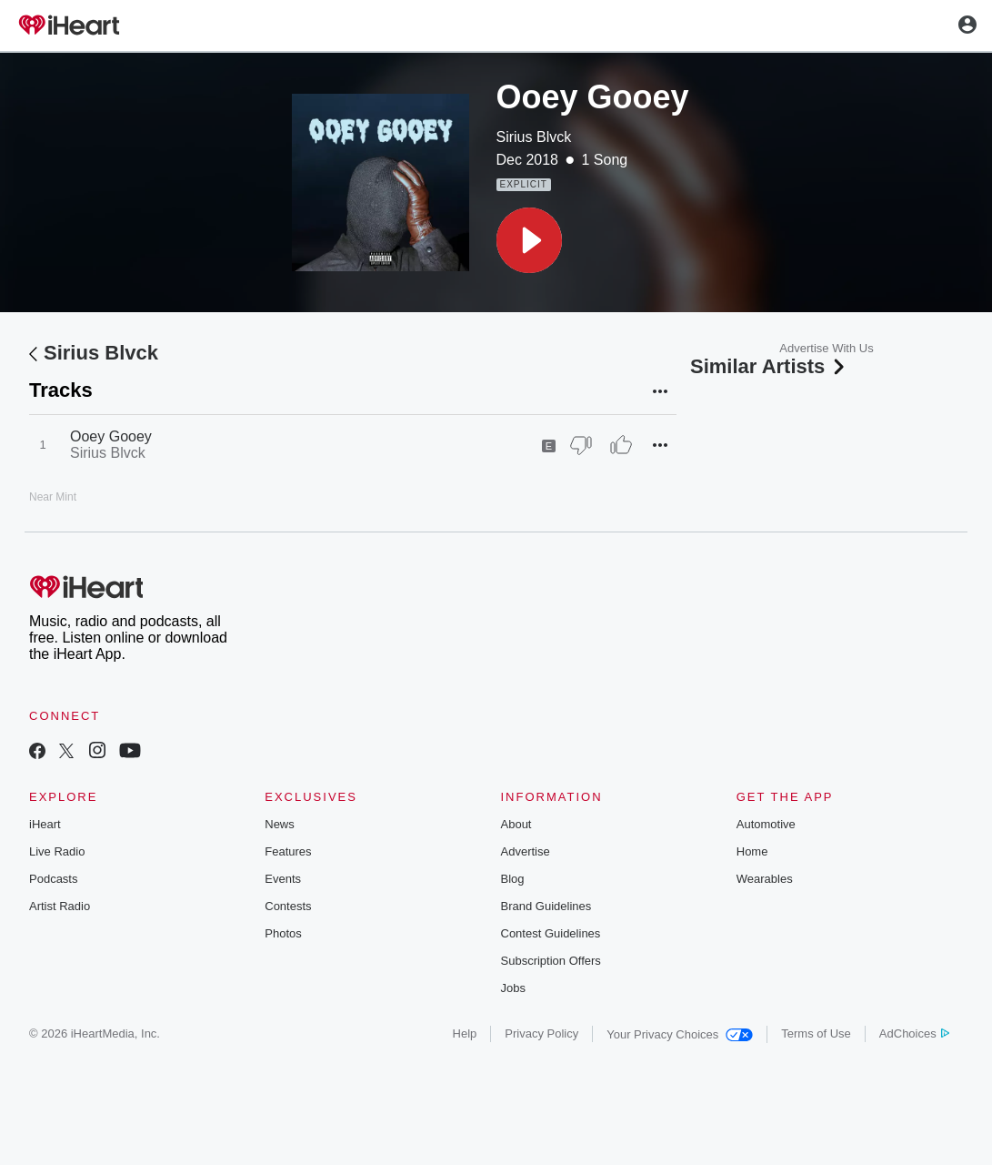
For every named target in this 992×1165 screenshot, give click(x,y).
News (280, 824)
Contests (288, 906)
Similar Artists (769, 366)
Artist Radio (59, 906)
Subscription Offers (551, 960)
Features (288, 851)
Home (752, 851)
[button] (529, 240)
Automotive (766, 824)
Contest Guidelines (551, 933)
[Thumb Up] (621, 445)
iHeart (45, 824)
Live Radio (57, 851)
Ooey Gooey (111, 436)
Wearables (764, 879)
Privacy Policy (541, 1033)
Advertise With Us (826, 348)
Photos (283, 933)
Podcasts (53, 879)
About (516, 824)
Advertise (525, 851)
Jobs (513, 988)
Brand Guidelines (546, 906)
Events (283, 879)
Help (465, 1033)
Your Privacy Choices (679, 1034)
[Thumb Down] (581, 445)
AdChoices (914, 1033)
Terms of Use (816, 1033)
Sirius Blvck (534, 137)
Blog (513, 879)
